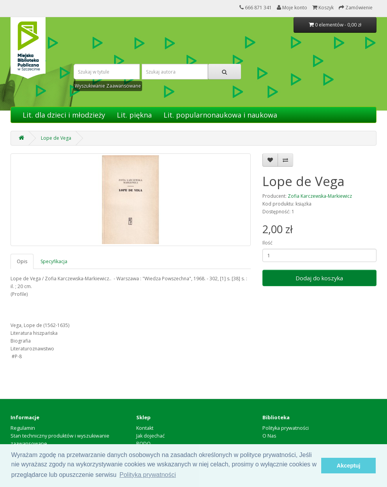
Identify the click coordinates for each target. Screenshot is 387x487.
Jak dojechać (150, 435)
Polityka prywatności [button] (148, 474)
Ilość (267, 242)
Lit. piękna (134, 115)
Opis (22, 261)
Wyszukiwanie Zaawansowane (108, 86)
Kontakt (144, 428)
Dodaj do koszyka (319, 278)
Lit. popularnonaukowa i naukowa (220, 115)
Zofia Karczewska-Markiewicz (320, 196)
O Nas (269, 435)
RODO (143, 443)
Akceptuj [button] (349, 465)
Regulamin (23, 428)
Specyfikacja (53, 261)
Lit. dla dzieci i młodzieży (64, 115)
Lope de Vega (56, 138)
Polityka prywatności (285, 428)
